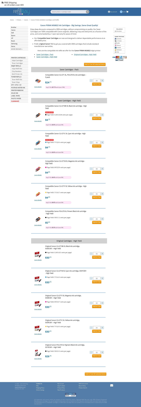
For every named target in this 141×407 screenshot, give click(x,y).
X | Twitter (118, 41)
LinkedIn (118, 47)
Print (117, 52)
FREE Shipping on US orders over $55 (12, 3)
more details (38, 87)
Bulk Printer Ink (16, 74)
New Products (61, 390)
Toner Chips (15, 82)
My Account (60, 383)
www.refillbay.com (20, 387)
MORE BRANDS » (16, 49)
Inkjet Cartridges (17, 60)
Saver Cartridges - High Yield (46, 57)
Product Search (83, 388)
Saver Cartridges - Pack (44, 54)
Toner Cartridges (17, 63)
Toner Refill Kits (16, 79)
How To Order (61, 386)
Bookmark (118, 50)
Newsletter (118, 31)
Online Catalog (40, 390)
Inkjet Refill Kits (16, 69)
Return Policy (82, 386)
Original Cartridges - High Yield (85, 54)
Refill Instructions (83, 383)
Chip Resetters (16, 71)
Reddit (117, 43)
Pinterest (118, 45)
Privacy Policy (61, 388)
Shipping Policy (40, 388)
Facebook (118, 39)
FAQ (37, 386)
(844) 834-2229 (132, 4)
